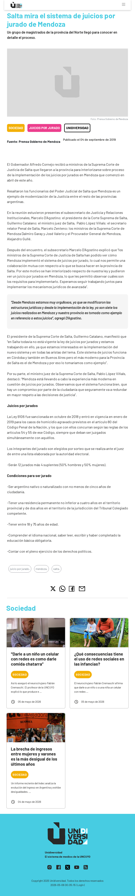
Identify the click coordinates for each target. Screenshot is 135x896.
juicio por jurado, (20, 568)
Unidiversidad (77, 128)
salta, (56, 568)
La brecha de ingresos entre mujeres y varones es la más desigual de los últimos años (34, 756)
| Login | (80, 885)
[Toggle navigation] (123, 4)
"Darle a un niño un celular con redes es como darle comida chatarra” (35, 659)
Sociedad (16, 128)
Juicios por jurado (44, 128)
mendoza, (41, 568)
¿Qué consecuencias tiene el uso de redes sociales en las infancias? (99, 659)
